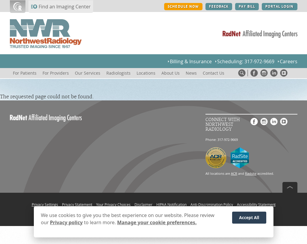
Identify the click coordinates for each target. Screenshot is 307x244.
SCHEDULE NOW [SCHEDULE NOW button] (183, 6)
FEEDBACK (219, 6)
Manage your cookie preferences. (156, 223)
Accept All (249, 218)
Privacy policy (66, 223)
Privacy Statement (77, 204)
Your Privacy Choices (113, 204)
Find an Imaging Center (65, 6)
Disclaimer (143, 204)
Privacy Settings (45, 204)
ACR (234, 173)
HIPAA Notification (171, 204)
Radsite (250, 173)
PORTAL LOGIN (279, 6)
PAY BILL (247, 6)
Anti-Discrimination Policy (211, 204)
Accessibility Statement (256, 204)
